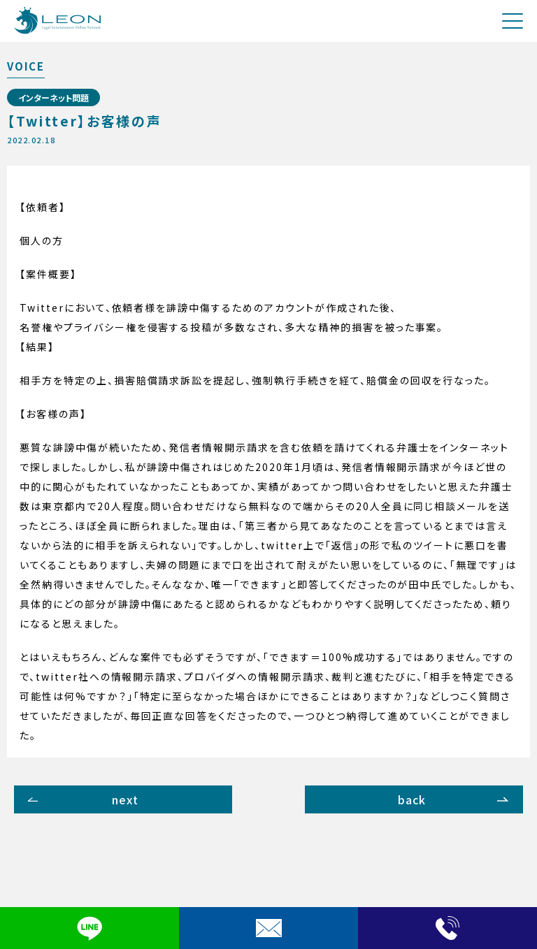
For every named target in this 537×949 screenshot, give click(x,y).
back (412, 799)
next (125, 799)
